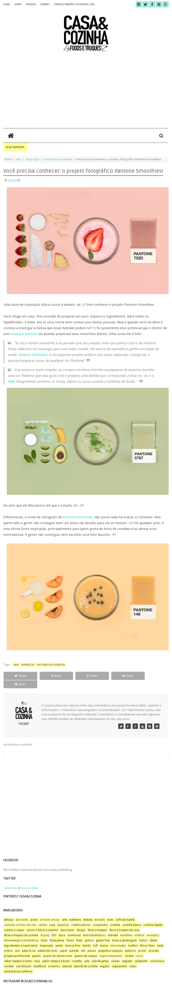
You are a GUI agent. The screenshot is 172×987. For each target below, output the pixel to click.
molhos (133, 937)
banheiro (75, 911)
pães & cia (28, 942)
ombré (8, 942)
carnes (43, 916)
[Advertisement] (86, 89)
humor (143, 931)
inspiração (32, 159)
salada (115, 952)
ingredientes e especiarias (21, 937)
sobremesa (157, 952)
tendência (40, 957)
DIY (54, 926)
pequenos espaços (110, 942)
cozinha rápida (152, 916)
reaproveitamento (111, 947)
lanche (87, 937)
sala (86, 952)
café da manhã (125, 911)
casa (52, 916)
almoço (9, 911)
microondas (118, 937)
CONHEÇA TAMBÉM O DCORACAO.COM (74, 4)
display (44, 926)
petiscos (130, 942)
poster (142, 942)
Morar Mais (147, 937)
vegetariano (119, 957)
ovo (17, 942)
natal (160, 937)
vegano (105, 957)
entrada (113, 926)
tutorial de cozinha (86, 957)
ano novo (22, 911)
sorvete (9, 957)
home (6, 4)
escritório (126, 926)
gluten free (103, 931)
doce (62, 926)
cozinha (115, 916)
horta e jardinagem (124, 931)
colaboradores (80, 916)
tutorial (67, 957)
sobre (18, 4)
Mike (11, 382)
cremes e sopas (14, 921)
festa (44, 931)
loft (95, 937)
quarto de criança (85, 947)
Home (8, 159)
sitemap (45, 4)
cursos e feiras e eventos (42, 921)
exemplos (152, 926)
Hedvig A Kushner (24, 334)
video (133, 957)
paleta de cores (48, 942)
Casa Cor (63, 916)
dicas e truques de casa (124, 921)
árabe (34, 911)
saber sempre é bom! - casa (22, 952)
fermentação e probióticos (21, 931)
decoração (67, 921)
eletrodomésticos (94, 926)
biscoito (100, 911)
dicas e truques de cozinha (21, 926)
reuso (139, 947)
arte (18, 159)
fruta (79, 931)
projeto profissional (17, 947)
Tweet (19, 675)
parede (74, 942)
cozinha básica (131, 916)
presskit (154, 942)
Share (52, 675)
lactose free (72, 937)
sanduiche (141, 952)
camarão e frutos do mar (20, 916)
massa (104, 937)
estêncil (139, 926)
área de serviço (50, 911)
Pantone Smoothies (33, 355)
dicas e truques (97, 921)
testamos (54, 957)
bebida (87, 911)
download (74, 926)
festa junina (56, 931)
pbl (83, 942)
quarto (36, 947)
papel (63, 942)
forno (70, 931)
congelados (100, 916)
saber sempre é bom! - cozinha (62, 952)
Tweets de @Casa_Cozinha (20, 879)
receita (129, 947)
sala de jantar (100, 952)
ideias (153, 931)
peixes (92, 942)
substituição (23, 957)
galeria (89, 931)
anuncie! (31, 4)
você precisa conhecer (58, 159)
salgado (127, 952)
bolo (110, 911)
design (81, 921)
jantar (59, 937)
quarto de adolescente (57, 947)
